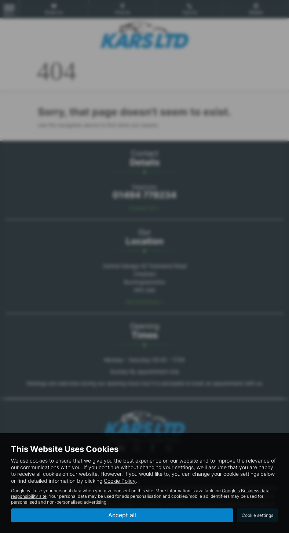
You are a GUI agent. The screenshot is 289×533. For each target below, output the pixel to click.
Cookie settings (257, 515)
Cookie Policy (120, 481)
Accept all (122, 515)
